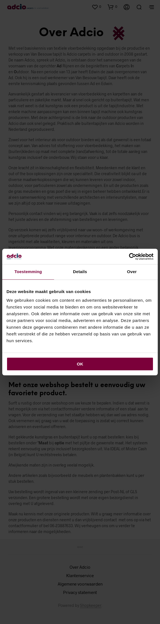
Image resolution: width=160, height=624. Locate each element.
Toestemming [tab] (28, 271)
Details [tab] (80, 271)
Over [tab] (132, 271)
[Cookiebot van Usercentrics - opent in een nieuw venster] (129, 256)
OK (80, 364)
